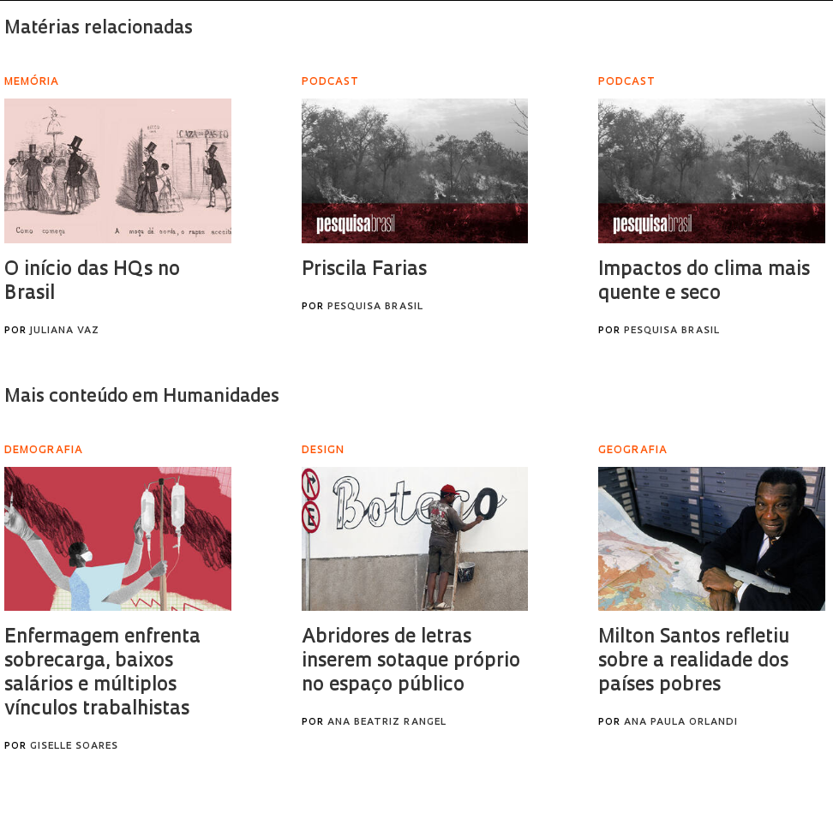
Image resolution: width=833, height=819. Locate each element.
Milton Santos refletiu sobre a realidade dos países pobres (693, 662)
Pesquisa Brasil (375, 307)
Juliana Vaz (64, 331)
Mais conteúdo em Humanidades (141, 397)
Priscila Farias (364, 270)
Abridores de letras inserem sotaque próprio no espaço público (411, 662)
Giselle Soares (74, 746)
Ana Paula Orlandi (681, 722)
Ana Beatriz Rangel (386, 722)
